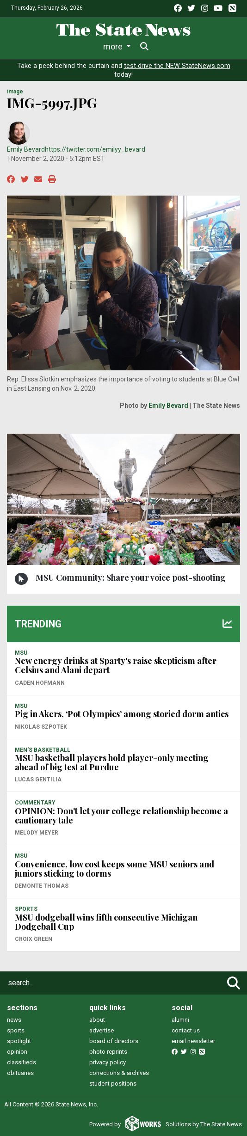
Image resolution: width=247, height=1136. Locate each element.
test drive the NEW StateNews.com (177, 66)
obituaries (20, 1072)
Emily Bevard (26, 149)
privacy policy (107, 1062)
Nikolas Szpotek (41, 727)
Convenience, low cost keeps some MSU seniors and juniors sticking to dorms (114, 869)
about (97, 1019)
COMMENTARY (35, 802)
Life (63, 46)
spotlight (19, 1041)
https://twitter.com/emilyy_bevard (95, 149)
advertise (101, 1030)
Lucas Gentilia (38, 779)
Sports (97, 46)
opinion (17, 1051)
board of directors (113, 1041)
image (15, 91)
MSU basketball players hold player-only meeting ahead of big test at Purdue (112, 762)
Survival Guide (150, 46)
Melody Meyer (36, 832)
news (14, 1019)
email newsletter (193, 1041)
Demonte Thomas (41, 886)
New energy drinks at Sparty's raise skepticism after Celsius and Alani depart (115, 665)
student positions (112, 1083)
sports (16, 1030)
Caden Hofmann (40, 683)
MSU (21, 653)
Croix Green (33, 939)
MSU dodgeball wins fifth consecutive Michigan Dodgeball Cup (106, 922)
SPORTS (26, 909)
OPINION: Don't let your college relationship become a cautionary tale (121, 815)
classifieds (21, 1062)
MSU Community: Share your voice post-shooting (131, 577)
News (31, 46)
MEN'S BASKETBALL (42, 750)
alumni (180, 1019)
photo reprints (108, 1051)
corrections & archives (119, 1072)
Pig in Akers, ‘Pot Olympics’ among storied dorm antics (121, 713)
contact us (186, 1030)
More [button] (195, 46)
